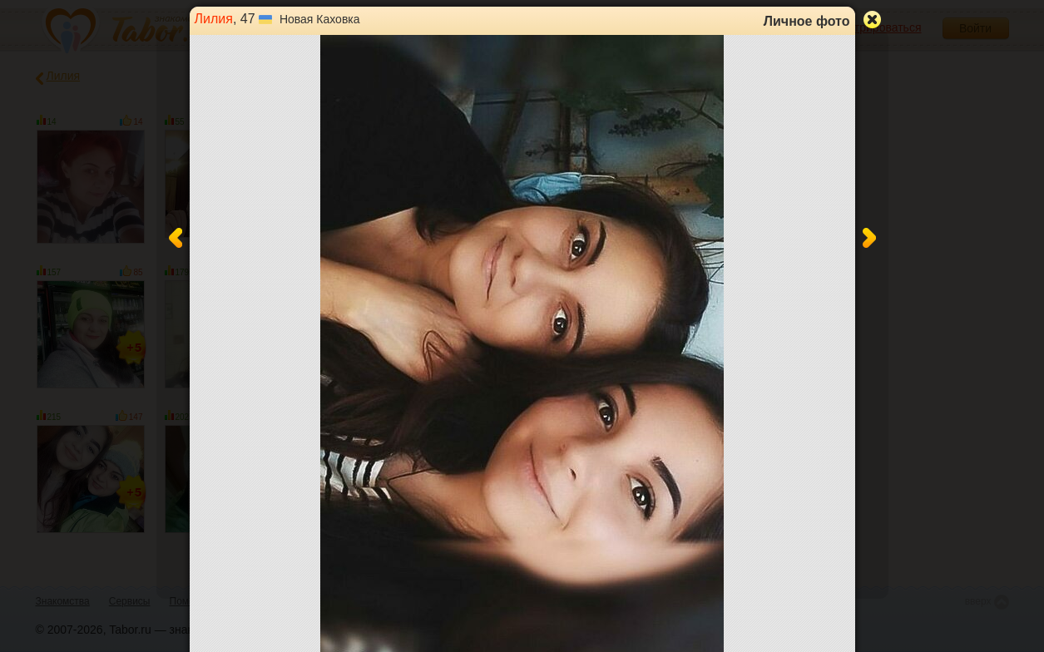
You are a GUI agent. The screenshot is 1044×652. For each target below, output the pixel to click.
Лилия (214, 19)
